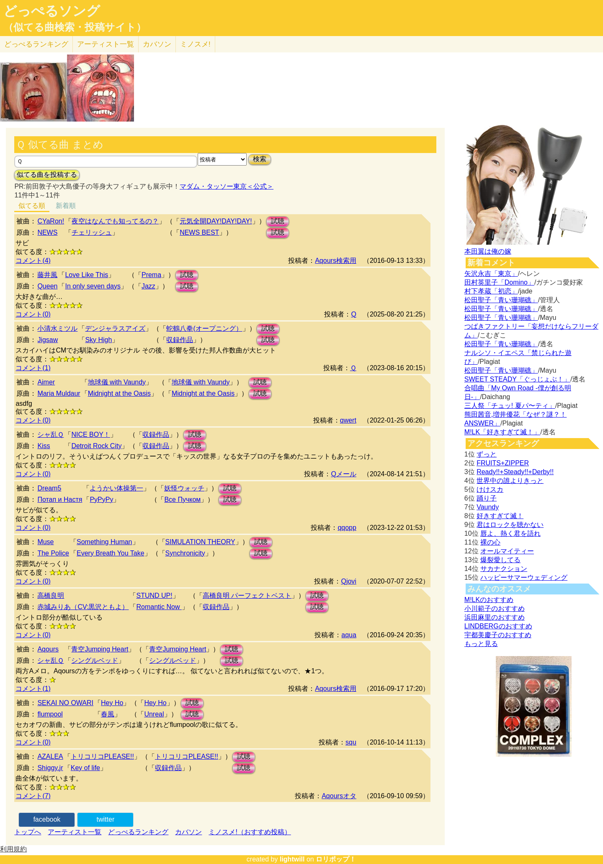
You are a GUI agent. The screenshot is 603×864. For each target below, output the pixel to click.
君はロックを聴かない (510, 524)
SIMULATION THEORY (200, 541)
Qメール (343, 473)
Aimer (46, 382)
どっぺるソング (51, 10)
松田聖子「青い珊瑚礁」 (501, 300)
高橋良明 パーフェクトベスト (247, 595)
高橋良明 (50, 595)
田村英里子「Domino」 (499, 282)
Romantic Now (158, 606)
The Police (53, 553)
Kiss (43, 445)
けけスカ (490, 489)
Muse (45, 541)
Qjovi (348, 581)
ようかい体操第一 (116, 488)
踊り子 (487, 498)
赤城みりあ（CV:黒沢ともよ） (83, 606)
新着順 (66, 205)
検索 (259, 159)
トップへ (27, 831)
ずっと (487, 454)
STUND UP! (154, 595)
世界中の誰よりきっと (510, 480)
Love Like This (86, 274)
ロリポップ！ (336, 859)
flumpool (49, 714)
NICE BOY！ (90, 434)
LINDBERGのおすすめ (498, 626)
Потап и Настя (59, 499)
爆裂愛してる (500, 559)
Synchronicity (185, 553)
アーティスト (105, 44)
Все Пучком (182, 499)
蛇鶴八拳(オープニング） (204, 328)
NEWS (47, 232)
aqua (348, 634)
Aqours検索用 (335, 260)
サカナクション (503, 568)
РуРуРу (101, 499)
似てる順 (31, 205)
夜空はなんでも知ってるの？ (115, 221)
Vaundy (488, 507)
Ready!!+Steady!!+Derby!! (515, 471)
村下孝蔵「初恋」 (491, 291)
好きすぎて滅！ (500, 515)
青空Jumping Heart (99, 649)
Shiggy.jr (50, 767)
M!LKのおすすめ (488, 599)
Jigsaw (47, 339)
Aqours (48, 649)
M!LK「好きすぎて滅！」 (502, 432)
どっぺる (36, 44)
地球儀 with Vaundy (117, 382)
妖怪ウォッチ (184, 488)
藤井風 (47, 274)
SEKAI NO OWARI (65, 702)
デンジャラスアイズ (115, 328)
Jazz (148, 286)
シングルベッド (94, 660)
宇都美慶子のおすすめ (497, 634)
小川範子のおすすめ (494, 608)
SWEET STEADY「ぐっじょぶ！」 (517, 379)
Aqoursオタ (339, 795)
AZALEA (50, 756)
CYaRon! (50, 221)
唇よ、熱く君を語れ (510, 533)
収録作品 (179, 339)
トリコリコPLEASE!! (102, 756)
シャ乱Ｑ (50, 434)
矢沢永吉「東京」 (491, 273)
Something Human (104, 541)
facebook (46, 819)
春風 (107, 714)
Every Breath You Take (110, 553)
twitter (106, 819)
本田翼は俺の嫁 (487, 251)
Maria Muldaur (58, 393)
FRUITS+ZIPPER (503, 463)
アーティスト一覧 (74, 831)
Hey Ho (112, 702)
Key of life (85, 767)
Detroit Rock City (96, 445)
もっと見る (481, 643)
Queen (47, 286)
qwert (348, 420)
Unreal (154, 714)
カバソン (157, 44)
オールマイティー (507, 551)
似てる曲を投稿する (47, 174)
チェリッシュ (92, 232)
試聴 (277, 221)
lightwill (292, 859)
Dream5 (49, 488)
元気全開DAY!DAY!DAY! (216, 221)
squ (350, 742)
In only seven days (93, 286)
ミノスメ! (195, 44)
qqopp (347, 527)
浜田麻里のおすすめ (494, 617)
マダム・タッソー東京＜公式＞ (226, 186)
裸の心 (490, 542)
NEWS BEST (199, 232)
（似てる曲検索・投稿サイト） (74, 27)
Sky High (98, 339)
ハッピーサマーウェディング (523, 577)
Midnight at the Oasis (119, 393)
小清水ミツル (57, 328)
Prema (151, 274)
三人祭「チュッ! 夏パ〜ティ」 (509, 405)
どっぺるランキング (138, 831)
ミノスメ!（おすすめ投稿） (250, 831)
